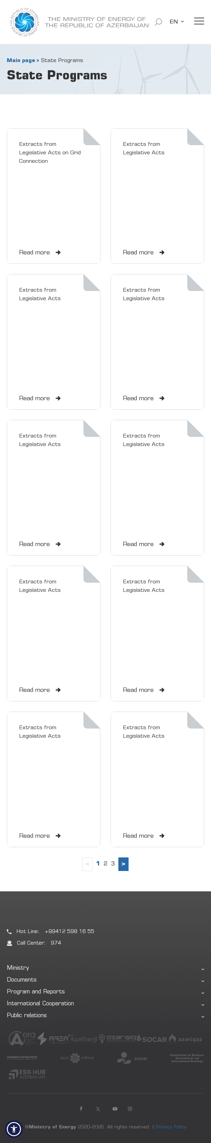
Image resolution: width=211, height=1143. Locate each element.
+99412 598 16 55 (69, 931)
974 (56, 943)
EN (174, 22)
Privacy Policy (171, 1127)
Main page (21, 60)
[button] (14, 1129)
